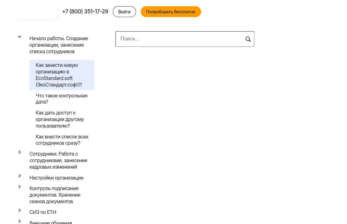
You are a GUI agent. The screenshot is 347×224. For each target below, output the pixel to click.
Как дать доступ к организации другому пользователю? (60, 119)
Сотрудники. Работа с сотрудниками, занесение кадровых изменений (58, 160)
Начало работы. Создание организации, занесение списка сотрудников (59, 44)
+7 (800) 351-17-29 (204, 13)
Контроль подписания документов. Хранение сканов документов (55, 194)
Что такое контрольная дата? (61, 98)
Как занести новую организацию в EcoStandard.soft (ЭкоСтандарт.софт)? (59, 74)
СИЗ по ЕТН (43, 212)
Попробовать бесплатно (290, 13)
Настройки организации (57, 178)
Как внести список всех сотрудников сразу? (62, 139)
